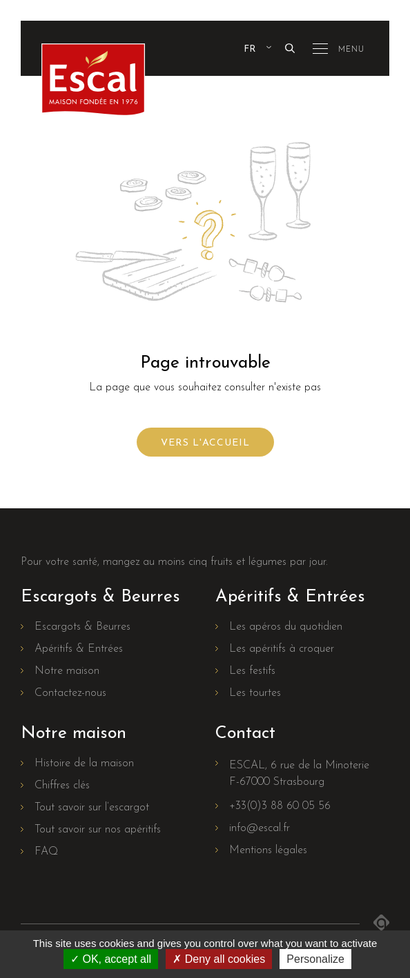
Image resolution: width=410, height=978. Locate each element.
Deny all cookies (219, 959)
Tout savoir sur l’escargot (92, 807)
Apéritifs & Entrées (79, 649)
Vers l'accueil (205, 443)
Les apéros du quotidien (285, 626)
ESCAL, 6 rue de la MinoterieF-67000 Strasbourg (299, 774)
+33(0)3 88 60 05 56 (280, 806)
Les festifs (252, 671)
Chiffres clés (62, 785)
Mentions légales (268, 850)
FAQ (46, 851)
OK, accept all (110, 959)
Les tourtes (255, 693)
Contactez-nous (70, 693)
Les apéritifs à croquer (281, 649)
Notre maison (67, 671)
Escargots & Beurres (82, 626)
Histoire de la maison (84, 763)
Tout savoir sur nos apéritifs (98, 829)
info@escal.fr (259, 828)
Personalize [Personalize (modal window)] (315, 959)
